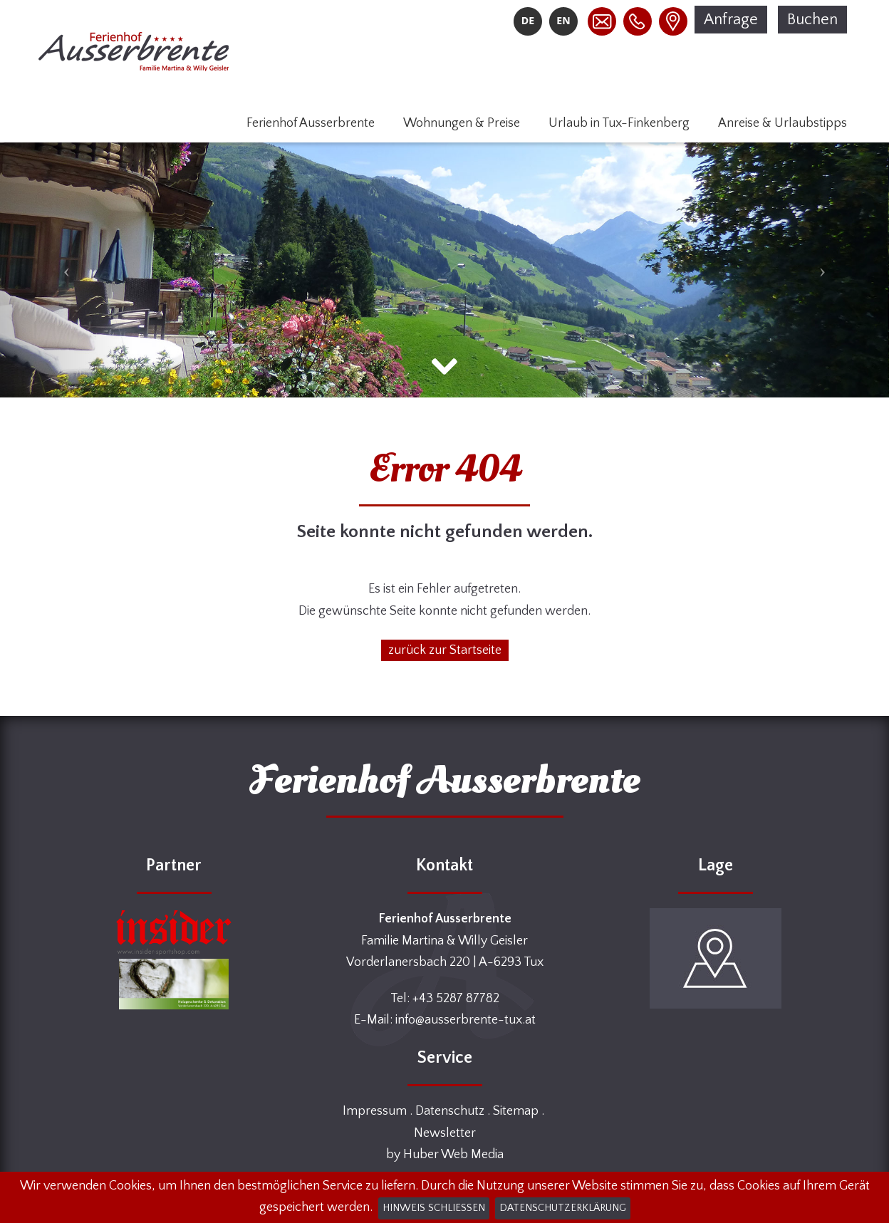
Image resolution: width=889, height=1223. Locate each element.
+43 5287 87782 (455, 999)
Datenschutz (449, 1111)
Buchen (812, 19)
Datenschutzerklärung (562, 1208)
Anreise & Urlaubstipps (782, 123)
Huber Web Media (453, 1154)
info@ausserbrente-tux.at (465, 1020)
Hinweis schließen (434, 1208)
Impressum (375, 1111)
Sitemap (516, 1111)
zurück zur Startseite (444, 650)
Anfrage (731, 19)
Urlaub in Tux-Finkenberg (619, 123)
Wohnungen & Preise (461, 123)
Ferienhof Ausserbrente (310, 123)
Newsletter (445, 1133)
